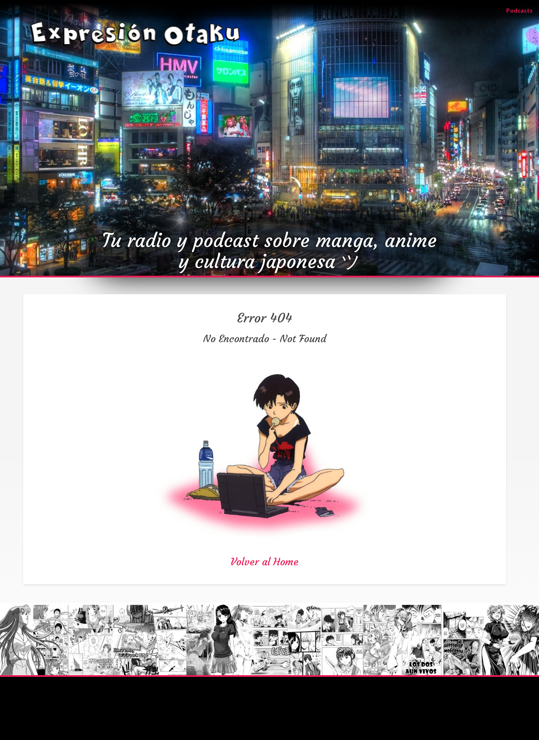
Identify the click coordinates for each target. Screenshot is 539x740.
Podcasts (522, 10)
